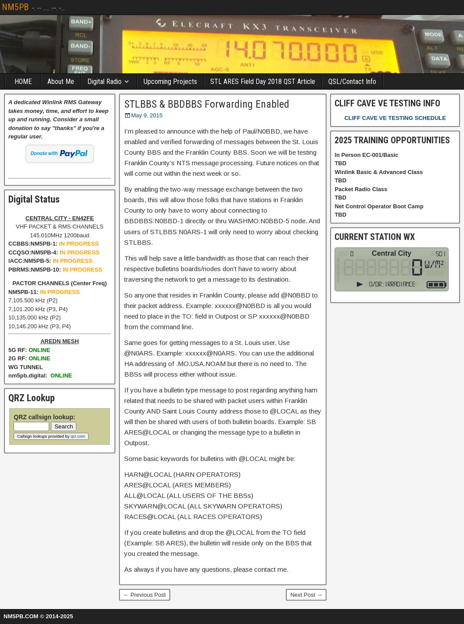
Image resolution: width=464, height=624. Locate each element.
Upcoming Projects (170, 81)
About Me (60, 81)
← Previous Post (144, 594)
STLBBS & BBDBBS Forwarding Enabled (206, 104)
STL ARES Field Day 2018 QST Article (262, 81)
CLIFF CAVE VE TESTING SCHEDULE (395, 118)
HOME (23, 81)
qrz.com (78, 436)
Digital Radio (104, 81)
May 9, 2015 (147, 115)
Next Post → (306, 594)
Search (63, 426)
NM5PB (15, 7)
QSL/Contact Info (352, 81)
